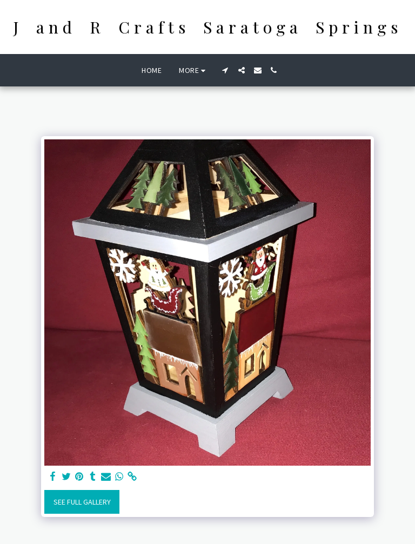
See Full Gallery (82, 502)
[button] (225, 70)
